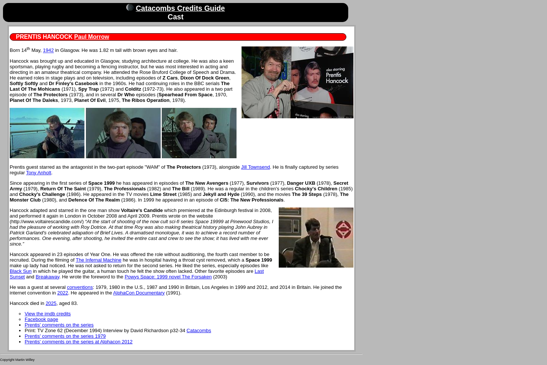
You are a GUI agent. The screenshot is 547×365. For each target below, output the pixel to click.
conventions (80, 287)
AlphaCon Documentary (139, 293)
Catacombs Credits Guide (180, 8)
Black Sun (21, 271)
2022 (62, 293)
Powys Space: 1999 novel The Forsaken (168, 277)
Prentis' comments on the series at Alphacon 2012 (79, 341)
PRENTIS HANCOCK (44, 37)
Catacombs (198, 330)
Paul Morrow (91, 37)
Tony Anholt (38, 172)
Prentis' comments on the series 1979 (65, 336)
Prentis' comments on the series (59, 325)
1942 (48, 50)
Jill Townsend (255, 167)
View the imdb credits (48, 313)
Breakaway (47, 277)
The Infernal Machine (98, 260)
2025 (51, 303)
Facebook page (41, 319)
